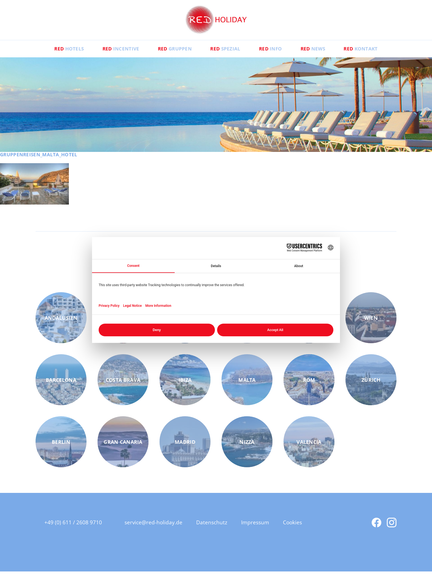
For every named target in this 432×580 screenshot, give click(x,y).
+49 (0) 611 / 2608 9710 (73, 531)
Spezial (225, 56)
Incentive (108, 56)
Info (277, 56)
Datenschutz (213, 531)
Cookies (297, 531)
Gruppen (168, 56)
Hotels (49, 56)
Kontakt (380, 56)
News (325, 56)
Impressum (258, 531)
